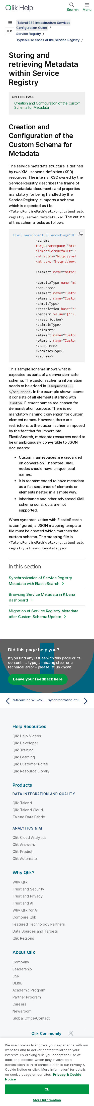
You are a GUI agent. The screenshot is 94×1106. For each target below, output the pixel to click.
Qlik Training (23, 750)
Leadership (22, 969)
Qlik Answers (24, 844)
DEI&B (18, 983)
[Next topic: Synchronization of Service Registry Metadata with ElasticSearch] (69, 701)
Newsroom (22, 1011)
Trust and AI (23, 903)
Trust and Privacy (28, 896)
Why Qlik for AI (25, 910)
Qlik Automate (25, 858)
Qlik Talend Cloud (28, 810)
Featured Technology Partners (39, 924)
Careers (19, 1004)
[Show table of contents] (10, 22)
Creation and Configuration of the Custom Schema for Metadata (47, 105)
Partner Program (27, 997)
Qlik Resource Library (31, 771)
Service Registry (28, 34)
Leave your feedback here (38, 679)
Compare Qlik (24, 917)
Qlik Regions (23, 938)
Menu (87, 10)
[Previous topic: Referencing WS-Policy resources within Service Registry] (25, 701)
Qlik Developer (25, 743)
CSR (16, 976)
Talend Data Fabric (29, 817)
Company (21, 962)
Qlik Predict (22, 851)
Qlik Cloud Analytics (29, 837)
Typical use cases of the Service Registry (48, 40)
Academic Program (29, 990)
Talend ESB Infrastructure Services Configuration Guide (43, 25)
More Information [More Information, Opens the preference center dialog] (47, 1100)
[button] (80, 234)
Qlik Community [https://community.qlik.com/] (46, 1033)
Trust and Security (28, 889)
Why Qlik (20, 882)
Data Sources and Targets (35, 931)
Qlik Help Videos (27, 736)
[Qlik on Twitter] (71, 1033)
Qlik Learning (24, 757)
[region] (47, 1071)
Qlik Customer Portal (30, 764)
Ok (47, 1089)
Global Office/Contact (31, 1018)
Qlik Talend (22, 803)
